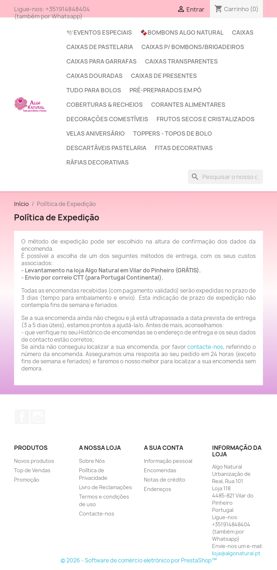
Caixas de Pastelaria (99, 47)
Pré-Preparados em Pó (165, 90)
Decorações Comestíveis (107, 119)
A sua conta (163, 448)
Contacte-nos (96, 513)
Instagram (38, 416)
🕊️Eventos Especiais (99, 32)
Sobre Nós (92, 460)
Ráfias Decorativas (97, 162)
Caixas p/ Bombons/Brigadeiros (192, 47)
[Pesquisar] (225, 177)
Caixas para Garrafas (101, 61)
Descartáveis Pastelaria (106, 148)
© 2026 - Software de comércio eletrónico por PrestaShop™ (139, 560)
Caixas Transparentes (181, 61)
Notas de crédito (164, 479)
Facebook (22, 416)
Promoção (26, 479)
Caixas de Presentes (164, 76)
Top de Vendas (32, 470)
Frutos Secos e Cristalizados (206, 119)
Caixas (243, 32)
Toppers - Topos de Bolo (172, 133)
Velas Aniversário (95, 133)
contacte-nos (205, 347)
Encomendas (160, 470)
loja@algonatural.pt (236, 553)
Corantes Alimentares (188, 105)
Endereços (157, 489)
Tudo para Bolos (93, 90)
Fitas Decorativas (184, 148)
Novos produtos (34, 460)
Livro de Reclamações (105, 487)
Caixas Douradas (94, 76)
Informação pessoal (168, 460)
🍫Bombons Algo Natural (182, 32)
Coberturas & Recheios (104, 105)
